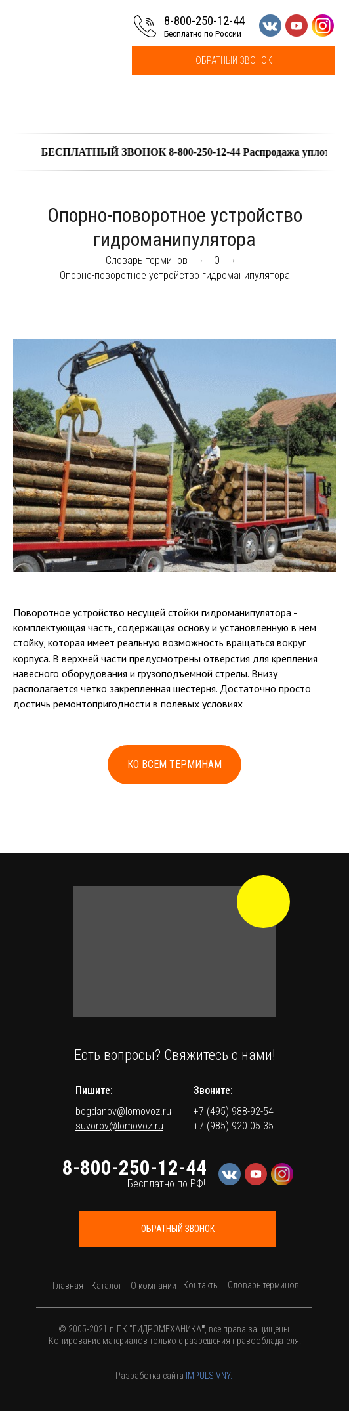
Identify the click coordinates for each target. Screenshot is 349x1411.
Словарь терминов (147, 260)
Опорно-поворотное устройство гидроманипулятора (175, 275)
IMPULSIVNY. (209, 1375)
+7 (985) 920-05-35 (234, 1126)
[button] (233, 60)
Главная (67, 1285)
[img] (263, 901)
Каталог (106, 1285)
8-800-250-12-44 (204, 20)
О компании (153, 1285)
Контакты (201, 1285)
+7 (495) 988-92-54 (234, 1111)
